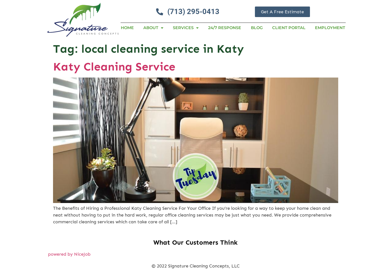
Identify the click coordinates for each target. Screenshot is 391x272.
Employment (330, 27)
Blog (257, 27)
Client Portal (288, 27)
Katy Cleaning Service (114, 67)
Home (127, 27)
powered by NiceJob (69, 254)
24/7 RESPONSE (224, 27)
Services (186, 27)
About (153, 27)
